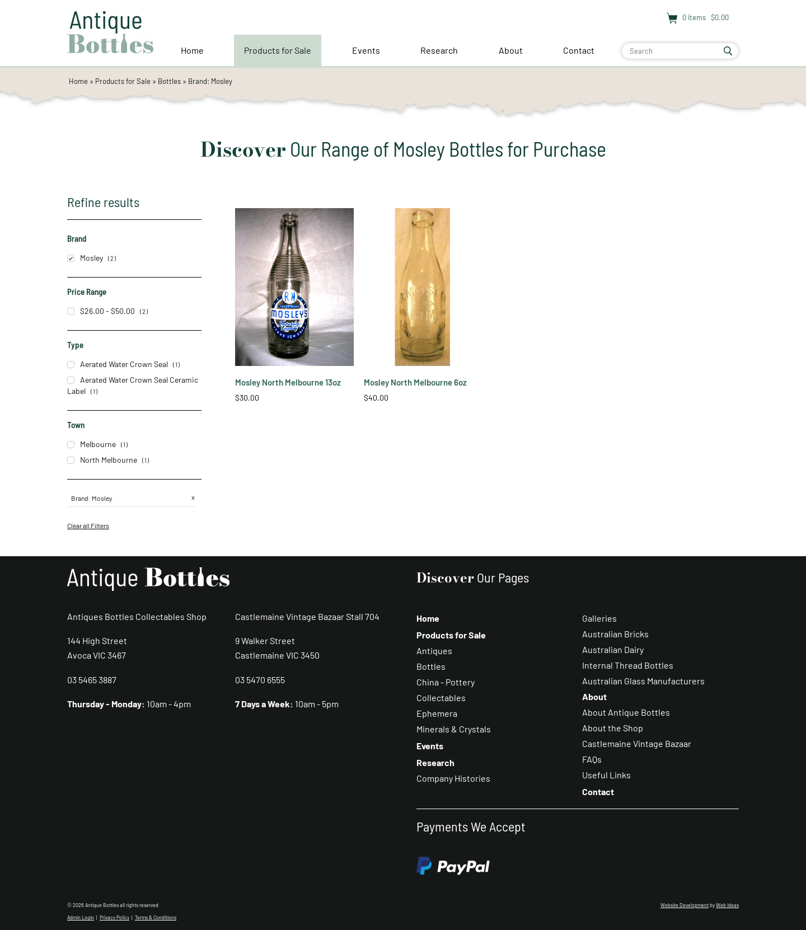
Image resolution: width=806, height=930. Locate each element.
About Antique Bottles (626, 712)
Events (366, 50)
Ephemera (436, 713)
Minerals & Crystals (453, 729)
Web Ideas (727, 905)
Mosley (85, 257)
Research (439, 50)
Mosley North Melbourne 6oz (415, 382)
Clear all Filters (88, 525)
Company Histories (453, 778)
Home (192, 50)
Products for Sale (277, 50)
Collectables (441, 697)
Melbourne (91, 444)
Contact (578, 50)
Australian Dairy (613, 649)
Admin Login (80, 917)
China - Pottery (445, 682)
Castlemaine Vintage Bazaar (636, 743)
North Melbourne (102, 459)
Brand (79, 498)
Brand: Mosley (210, 81)
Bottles (169, 81)
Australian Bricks (615, 633)
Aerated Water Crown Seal (117, 364)
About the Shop (612, 727)
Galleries (599, 618)
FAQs (592, 759)
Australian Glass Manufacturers (643, 680)
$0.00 (719, 17)
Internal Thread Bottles (627, 665)
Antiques (434, 650)
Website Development (684, 905)
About (511, 50)
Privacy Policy (114, 917)
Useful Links (606, 774)
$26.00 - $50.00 (101, 311)
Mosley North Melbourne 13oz (288, 382)
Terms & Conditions (155, 917)
